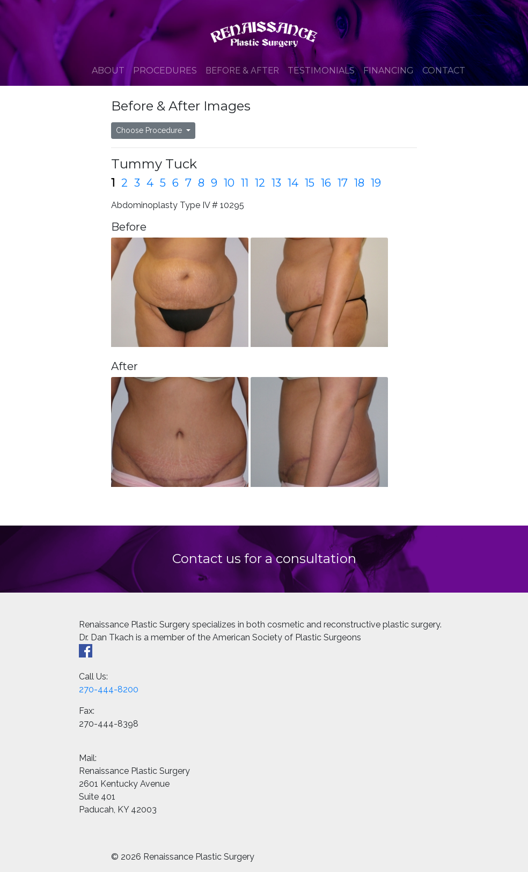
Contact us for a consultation (264, 558)
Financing (388, 70)
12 (260, 182)
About (108, 70)
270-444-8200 (108, 689)
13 (276, 182)
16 (326, 182)
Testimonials (321, 70)
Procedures (165, 70)
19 (376, 182)
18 (359, 182)
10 (229, 182)
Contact (443, 70)
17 (343, 182)
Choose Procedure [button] (150, 130)
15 (309, 182)
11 (244, 182)
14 (293, 182)
